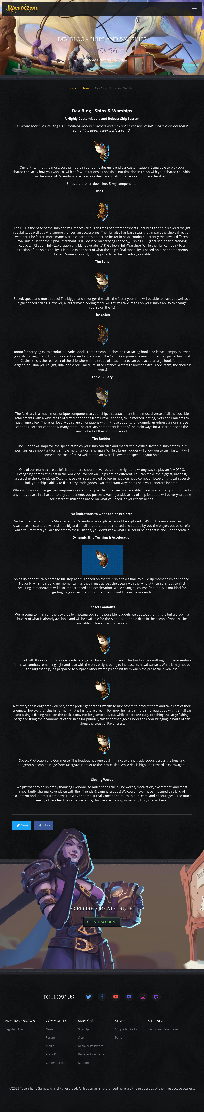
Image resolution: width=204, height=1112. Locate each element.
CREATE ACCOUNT (102, 922)
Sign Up (83, 1029)
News (85, 88)
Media (50, 1046)
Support (83, 1063)
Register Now (14, 1029)
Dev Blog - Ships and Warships (115, 88)
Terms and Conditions (163, 1029)
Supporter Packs (126, 1029)
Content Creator (57, 1063)
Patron (119, 1037)
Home (72, 88)
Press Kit (52, 1054)
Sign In (82, 1037)
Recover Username (91, 1054)
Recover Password (90, 1046)
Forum (50, 1037)
